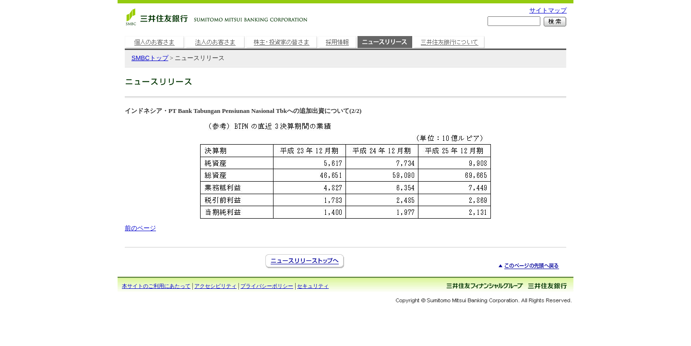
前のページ (140, 228)
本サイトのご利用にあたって (156, 286)
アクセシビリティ (215, 286)
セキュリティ (313, 286)
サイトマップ (548, 10)
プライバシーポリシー (266, 286)
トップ (149, 58)
